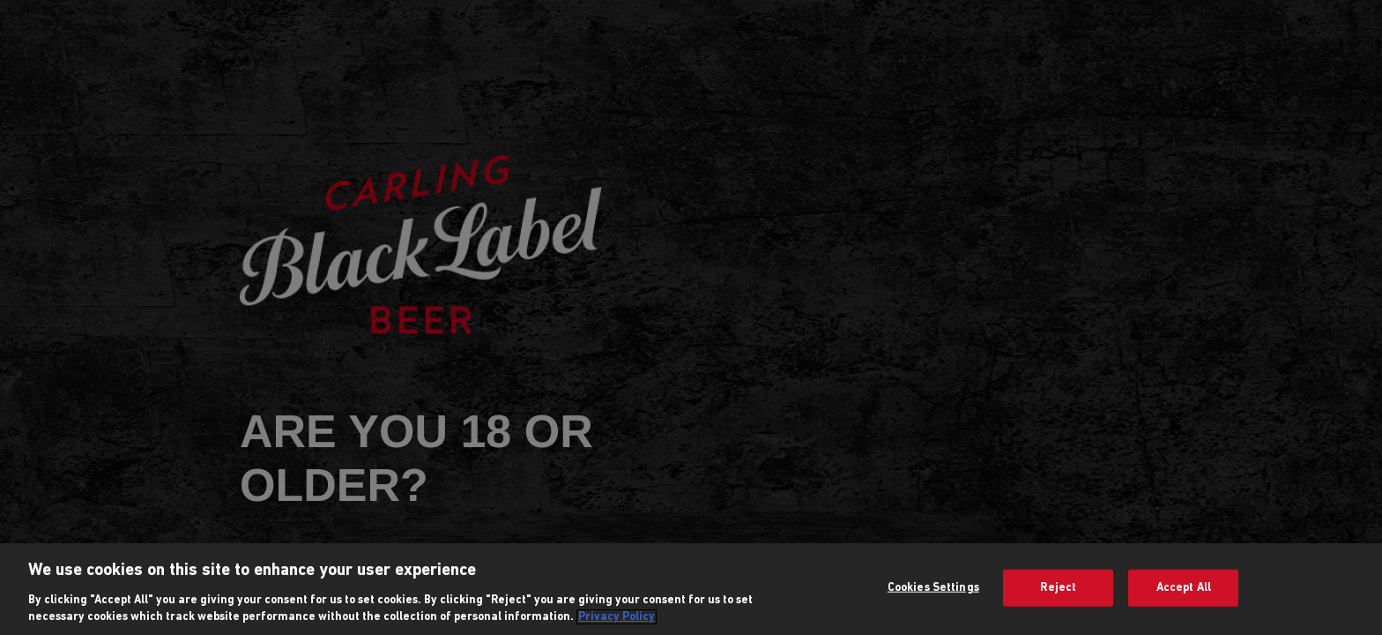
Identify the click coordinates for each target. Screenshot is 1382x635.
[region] (691, 589)
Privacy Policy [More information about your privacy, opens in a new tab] (616, 617)
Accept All (1183, 588)
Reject (1058, 588)
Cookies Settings (933, 588)
